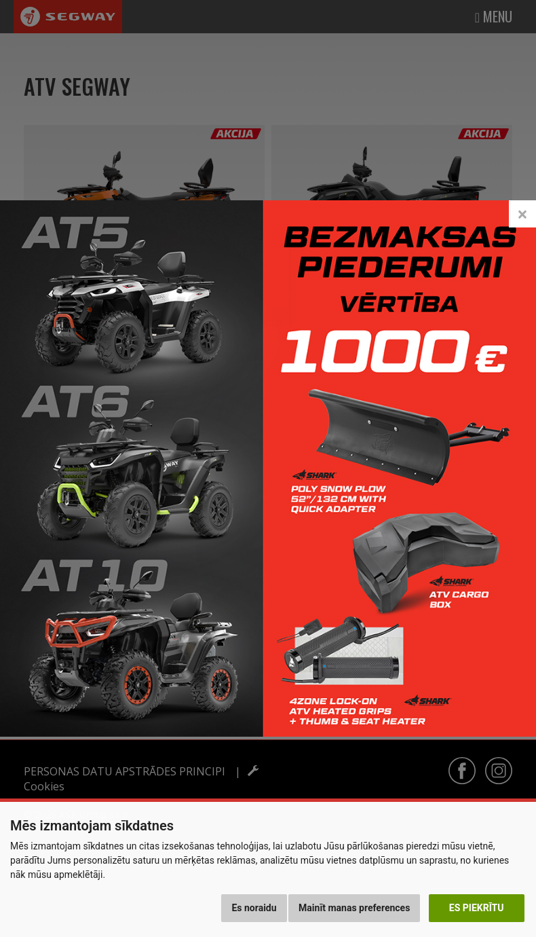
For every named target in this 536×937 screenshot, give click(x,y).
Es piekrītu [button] (476, 907)
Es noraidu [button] (253, 907)
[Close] (522, 199)
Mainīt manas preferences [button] (354, 907)
